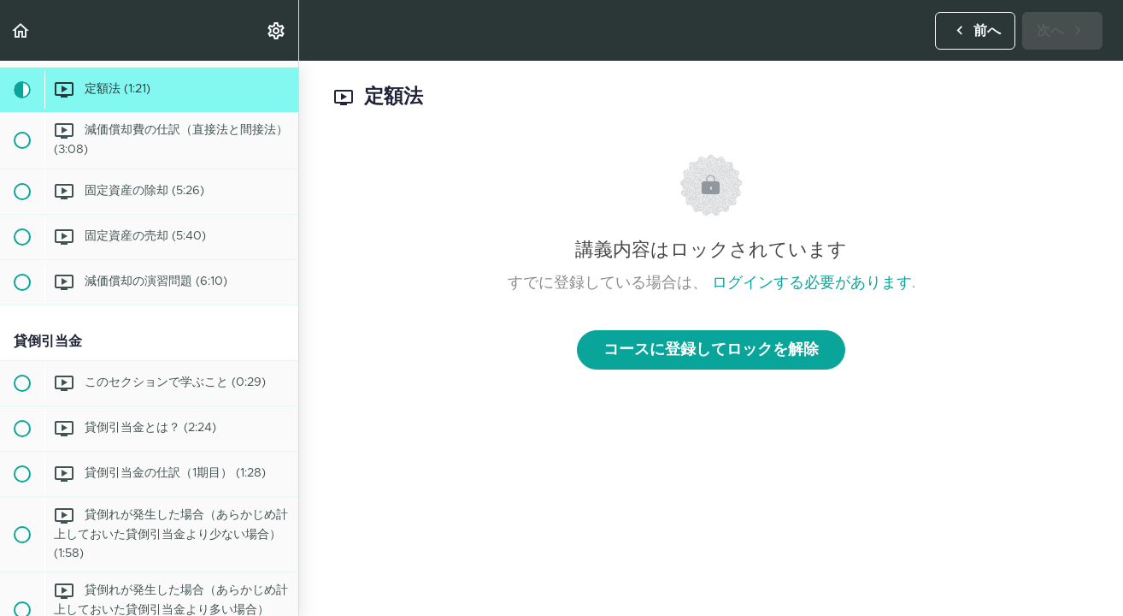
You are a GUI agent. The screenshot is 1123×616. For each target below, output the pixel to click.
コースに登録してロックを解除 (711, 350)
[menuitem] (277, 30)
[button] (21, 30)
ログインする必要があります (812, 283)
